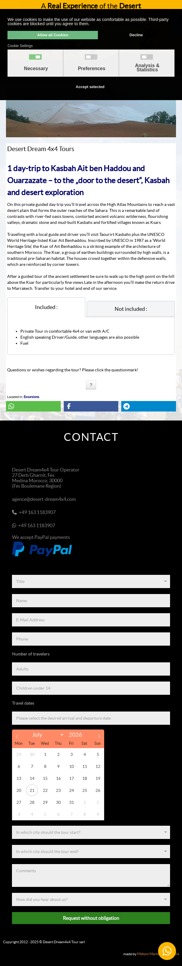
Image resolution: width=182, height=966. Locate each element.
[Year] (77, 735)
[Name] (91, 600)
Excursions (31, 397)
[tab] (46, 307)
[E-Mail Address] (91, 619)
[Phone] (91, 639)
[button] (33, 406)
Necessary (36, 69)
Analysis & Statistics (147, 68)
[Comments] (91, 875)
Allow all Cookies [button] (52, 35)
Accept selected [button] (90, 87)
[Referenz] (91, 899)
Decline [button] (136, 35)
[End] (91, 851)
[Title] (91, 581)
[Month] (46, 734)
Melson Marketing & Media (158, 954)
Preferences (91, 69)
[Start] (91, 832)
